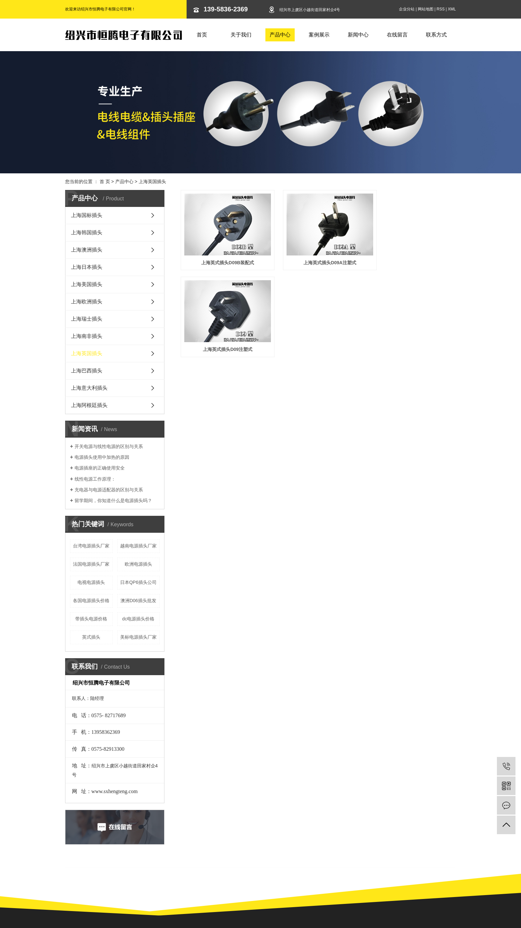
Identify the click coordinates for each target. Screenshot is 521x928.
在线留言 (397, 34)
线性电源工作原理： (95, 479)
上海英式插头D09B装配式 (223, 257)
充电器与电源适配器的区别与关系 (109, 489)
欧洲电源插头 (138, 564)
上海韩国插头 (86, 232)
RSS (441, 9)
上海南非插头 (86, 336)
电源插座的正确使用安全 (100, 468)
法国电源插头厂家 (91, 564)
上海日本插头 (86, 267)
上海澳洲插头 (86, 250)
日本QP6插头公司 (138, 582)
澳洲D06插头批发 (138, 600)
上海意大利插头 (89, 388)
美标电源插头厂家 (138, 637)
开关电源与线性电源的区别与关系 (109, 446)
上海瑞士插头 (86, 319)
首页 (202, 34)
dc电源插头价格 (138, 618)
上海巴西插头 (86, 370)
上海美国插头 (86, 284)
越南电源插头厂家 (138, 545)
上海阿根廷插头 (89, 405)
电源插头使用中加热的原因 (102, 457)
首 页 (105, 181)
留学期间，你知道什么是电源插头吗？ (113, 500)
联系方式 (436, 34)
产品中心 (280, 34)
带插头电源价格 (91, 618)
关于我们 (241, 34)
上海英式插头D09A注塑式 (318, 257)
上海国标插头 (86, 215)
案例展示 (319, 34)
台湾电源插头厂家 (91, 545)
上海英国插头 (152, 181)
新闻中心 (358, 34)
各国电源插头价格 (91, 600)
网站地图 (425, 9)
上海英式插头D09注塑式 (413, 257)
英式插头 (91, 637)
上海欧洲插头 (86, 301)
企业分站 (407, 9)
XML (452, 9)
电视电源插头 (91, 582)
